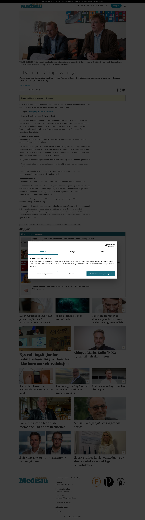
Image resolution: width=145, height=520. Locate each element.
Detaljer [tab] (72, 252)
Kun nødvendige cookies (44, 274)
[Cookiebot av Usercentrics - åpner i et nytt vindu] (106, 245)
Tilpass (72, 274)
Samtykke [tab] (42, 252)
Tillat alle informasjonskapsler (101, 274)
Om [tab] (102, 252)
